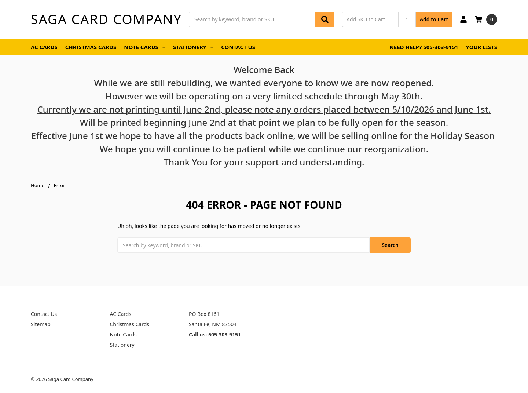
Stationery (193, 47)
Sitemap (41, 324)
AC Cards (44, 47)
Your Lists (481, 47)
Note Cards (144, 47)
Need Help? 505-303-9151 (423, 47)
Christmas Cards (91, 47)
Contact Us (238, 47)
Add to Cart (434, 19)
